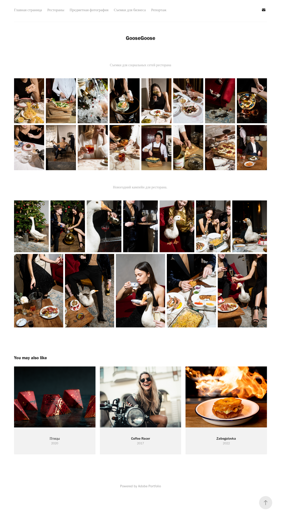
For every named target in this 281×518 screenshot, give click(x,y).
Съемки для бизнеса (130, 10)
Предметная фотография (89, 10)
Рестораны (55, 10)
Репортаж (158, 10)
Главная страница (28, 10)
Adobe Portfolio (149, 486)
